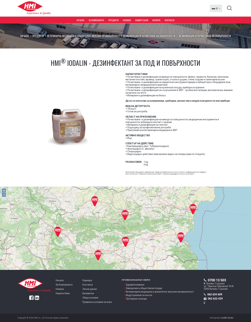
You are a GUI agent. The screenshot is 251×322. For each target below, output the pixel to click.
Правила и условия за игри (97, 302)
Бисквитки (88, 293)
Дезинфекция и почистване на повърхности (149, 36)
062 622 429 (213, 298)
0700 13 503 (215, 280)
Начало (80, 20)
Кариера (156, 20)
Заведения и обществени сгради (144, 288)
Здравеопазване (135, 284)
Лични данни (89, 289)
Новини (127, 20)
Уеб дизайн (221, 318)
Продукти (113, 20)
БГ (216, 8)
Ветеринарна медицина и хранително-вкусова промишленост (83, 36)
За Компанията (96, 20)
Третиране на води (136, 298)
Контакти (169, 20)
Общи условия (90, 297)
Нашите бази (141, 20)
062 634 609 (213, 294)
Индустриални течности (139, 295)
